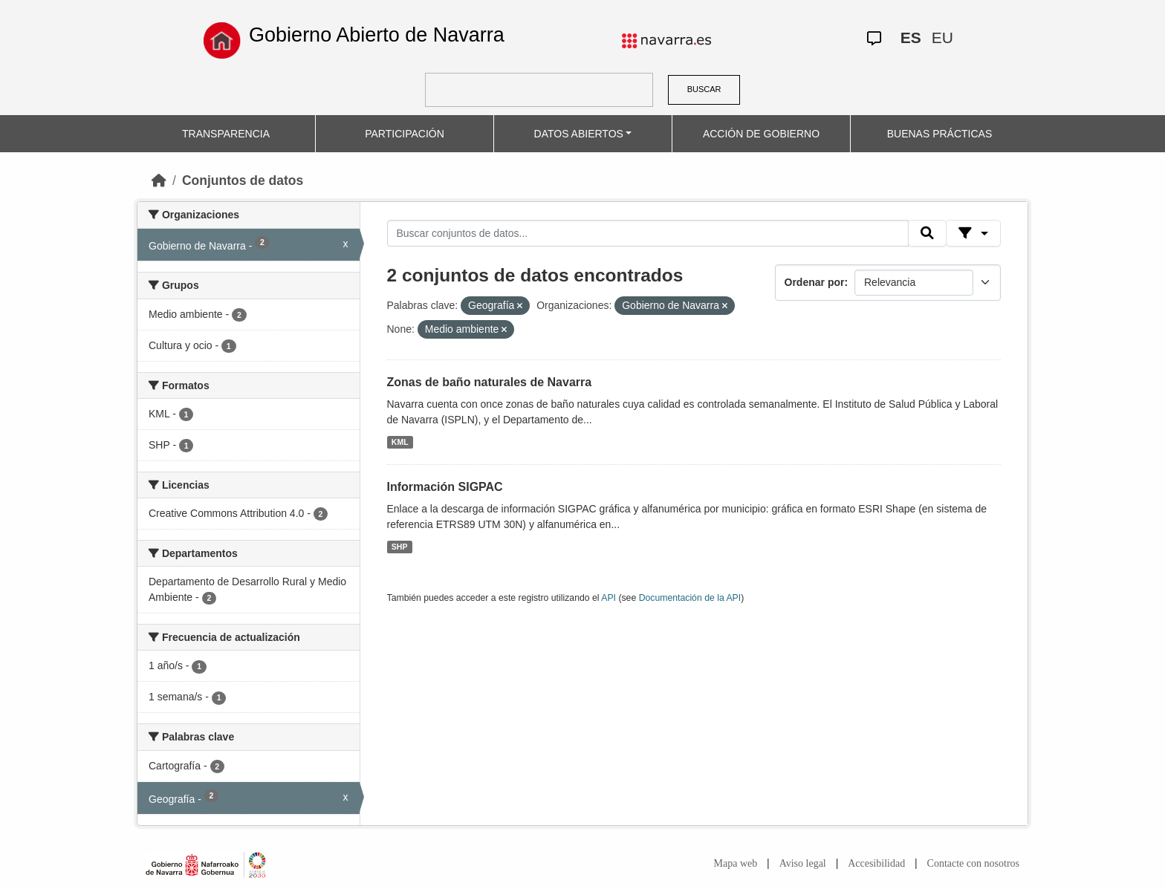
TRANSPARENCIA (226, 134)
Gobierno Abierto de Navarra (376, 35)
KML (400, 441)
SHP (400, 546)
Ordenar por (815, 282)
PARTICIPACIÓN (404, 134)
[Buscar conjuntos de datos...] (648, 233)
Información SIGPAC (445, 487)
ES (910, 37)
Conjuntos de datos (242, 180)
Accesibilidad (876, 863)
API (608, 598)
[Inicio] (159, 180)
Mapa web (736, 863)
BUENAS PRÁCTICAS (940, 134)
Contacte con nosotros (973, 863)
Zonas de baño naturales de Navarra (489, 382)
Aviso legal (802, 863)
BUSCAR (704, 89)
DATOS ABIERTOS (578, 134)
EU (942, 37)
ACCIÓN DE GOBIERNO (761, 134)
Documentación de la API (690, 598)
